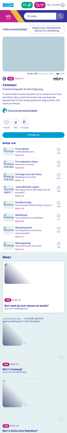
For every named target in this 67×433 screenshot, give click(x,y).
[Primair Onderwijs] (29, 5)
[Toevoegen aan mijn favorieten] (6, 121)
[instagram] (11, 410)
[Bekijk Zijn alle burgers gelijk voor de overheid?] (33, 288)
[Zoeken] (60, 16)
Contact (8, 353)
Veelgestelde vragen (15, 357)
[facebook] (4, 410)
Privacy (7, 365)
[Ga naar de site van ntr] (52, 417)
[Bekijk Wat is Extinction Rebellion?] (33, 247)
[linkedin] (18, 410)
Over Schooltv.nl (13, 361)
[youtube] (24, 410)
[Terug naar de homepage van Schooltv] (8, 5)
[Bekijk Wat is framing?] (33, 205)
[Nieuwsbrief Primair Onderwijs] (18, 389)
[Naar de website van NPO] (62, 5)
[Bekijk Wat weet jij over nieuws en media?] (33, 166)
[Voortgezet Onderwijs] (37, 5)
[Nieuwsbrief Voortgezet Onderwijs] (48, 389)
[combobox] (29, 16)
